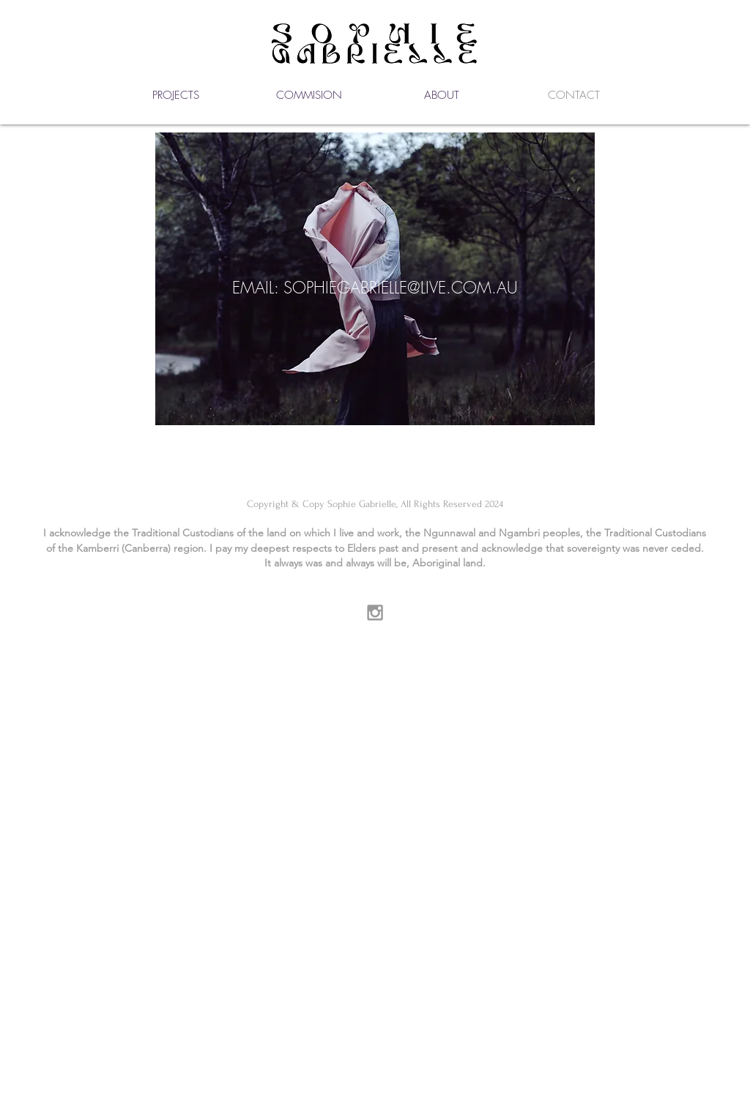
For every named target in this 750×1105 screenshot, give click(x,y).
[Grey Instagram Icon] (375, 612)
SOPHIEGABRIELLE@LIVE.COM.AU (400, 288)
